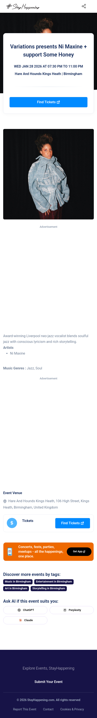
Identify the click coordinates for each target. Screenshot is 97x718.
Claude (25, 620)
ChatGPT (25, 610)
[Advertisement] (48, 279)
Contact (48, 709)
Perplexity (71, 610)
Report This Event (24, 709)
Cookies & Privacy (72, 709)
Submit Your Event (48, 682)
